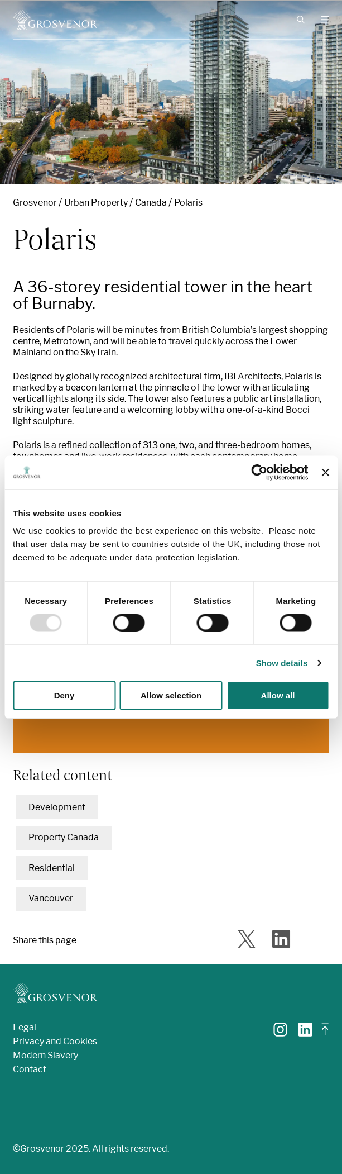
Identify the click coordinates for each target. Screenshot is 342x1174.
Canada (151, 202)
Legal (24, 1027)
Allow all (278, 695)
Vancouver (50, 898)
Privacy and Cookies (55, 1041)
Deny (64, 695)
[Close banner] (325, 472)
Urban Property (96, 202)
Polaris (188, 202)
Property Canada (63, 837)
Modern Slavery (45, 1055)
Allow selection (171, 695)
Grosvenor (35, 202)
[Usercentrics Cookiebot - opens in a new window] (260, 472)
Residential (51, 868)
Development (56, 807)
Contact (29, 1069)
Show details (282, 662)
